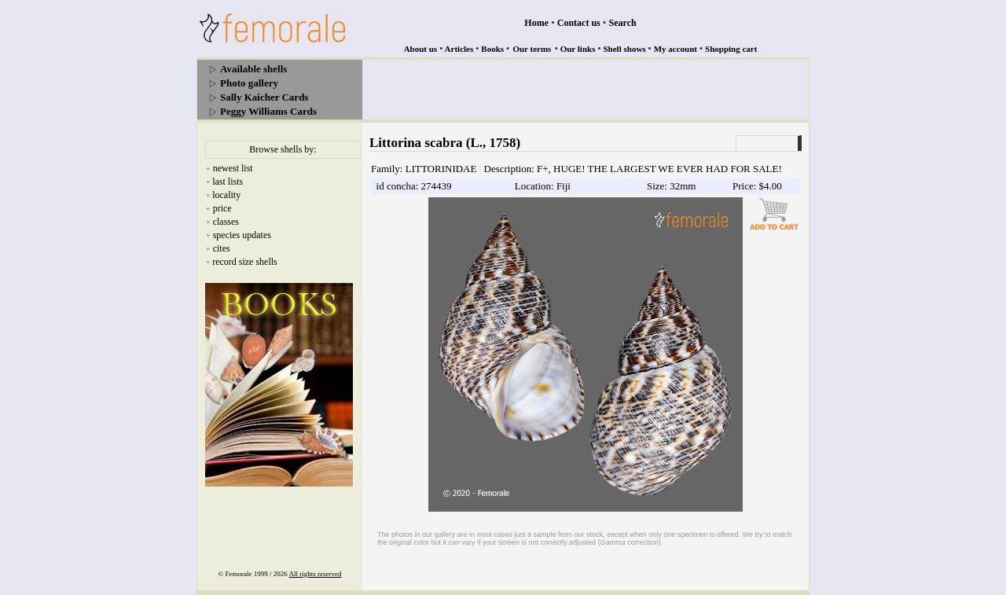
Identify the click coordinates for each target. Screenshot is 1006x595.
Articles (459, 48)
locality (226, 194)
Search (623, 22)
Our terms (531, 48)
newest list (233, 168)
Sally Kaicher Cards (264, 97)
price (222, 208)
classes (226, 221)
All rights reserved (315, 574)
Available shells (253, 69)
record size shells (244, 261)
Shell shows (625, 48)
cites (221, 248)
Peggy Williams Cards (268, 111)
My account (675, 48)
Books (492, 48)
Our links (578, 48)
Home (536, 22)
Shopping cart (731, 48)
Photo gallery (249, 83)
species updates (242, 235)
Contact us (578, 22)
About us (421, 48)
